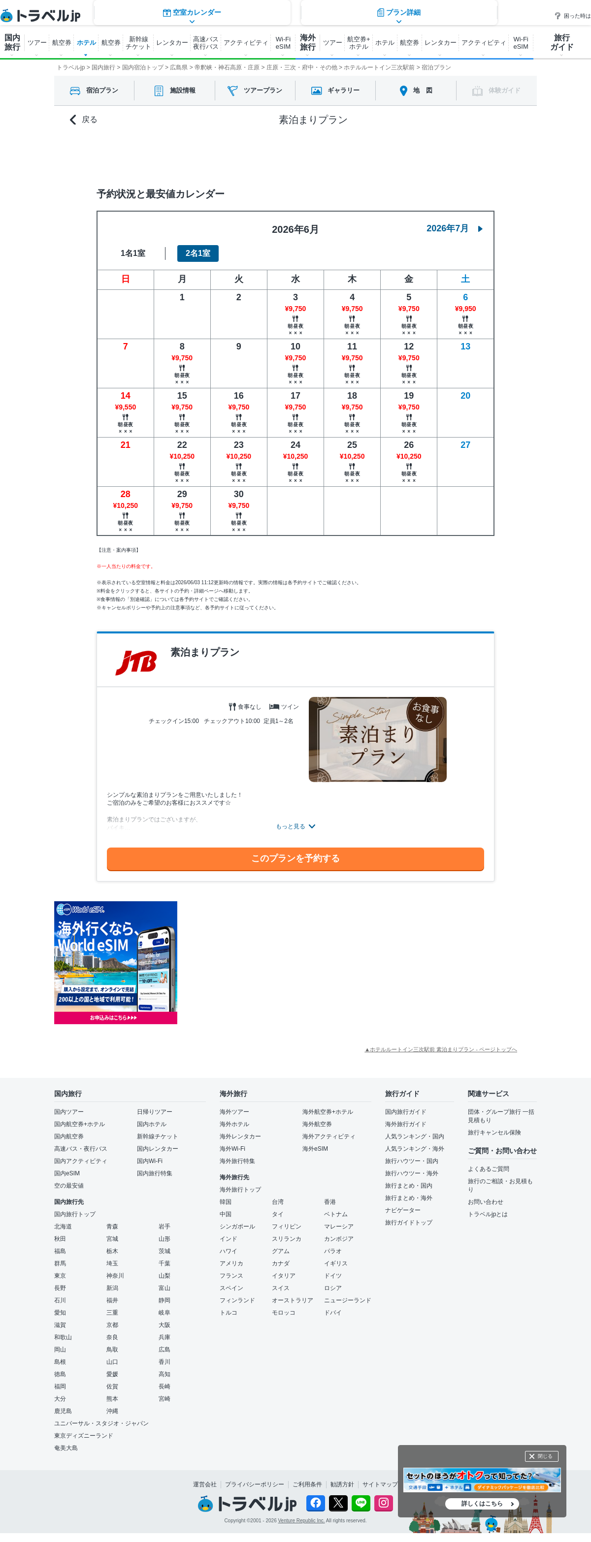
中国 (225, 1214)
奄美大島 (66, 1448)
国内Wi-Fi (150, 1161)
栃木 (112, 1251)
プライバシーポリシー (254, 1484)
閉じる (545, 1456)
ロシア (333, 1288)
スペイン (231, 1288)
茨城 (164, 1251)
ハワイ (228, 1251)
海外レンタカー (240, 1136)
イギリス (336, 1263)
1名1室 (133, 253)
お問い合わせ (485, 1201)
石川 (60, 1300)
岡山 (60, 1349)
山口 (112, 1361)
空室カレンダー (192, 155)
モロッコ (284, 1312)
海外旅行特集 (237, 1161)
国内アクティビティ (80, 1161)
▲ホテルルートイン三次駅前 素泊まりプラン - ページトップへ (440, 1049)
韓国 (225, 1201)
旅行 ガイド (562, 42)
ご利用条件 (307, 1484)
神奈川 (115, 1275)
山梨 (164, 1275)
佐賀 (112, 1386)
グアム (281, 1251)
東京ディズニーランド (83, 1435)
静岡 (164, 1300)
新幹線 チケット (138, 42)
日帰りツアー (154, 1111)
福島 (60, 1251)
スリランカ (286, 1238)
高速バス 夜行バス (206, 42)
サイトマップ (380, 1484)
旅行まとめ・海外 (408, 1198)
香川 (164, 1361)
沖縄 (112, 1411)
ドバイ (333, 1312)
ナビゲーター (403, 1210)
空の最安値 (69, 1185)
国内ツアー (69, 1111)
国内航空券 (69, 1136)
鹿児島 (63, 1411)
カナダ (281, 1263)
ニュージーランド (347, 1300)
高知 (164, 1374)
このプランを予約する (295, 858)
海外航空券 (317, 1124)
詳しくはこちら (482, 1503)
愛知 (60, 1312)
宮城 (112, 1238)
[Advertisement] (276, 962)
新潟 (112, 1288)
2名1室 (198, 253)
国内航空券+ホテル (79, 1124)
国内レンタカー (157, 1148)
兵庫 (164, 1337)
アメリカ (231, 1263)
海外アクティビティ (329, 1136)
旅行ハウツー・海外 (411, 1173)
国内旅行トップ (75, 1214)
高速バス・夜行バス (80, 1148)
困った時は (572, 15)
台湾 (278, 1201)
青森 (112, 1226)
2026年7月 (455, 228)
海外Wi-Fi (232, 1148)
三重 (112, 1312)
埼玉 (112, 1263)
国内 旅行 (12, 42)
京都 (112, 1325)
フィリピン (286, 1226)
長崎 (164, 1386)
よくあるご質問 (488, 1168)
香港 (330, 1201)
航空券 (61, 42)
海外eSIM (315, 1148)
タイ (278, 1214)
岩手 (164, 1226)
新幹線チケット (157, 1136)
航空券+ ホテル (358, 42)
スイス (281, 1288)
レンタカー (172, 42)
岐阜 (164, 1312)
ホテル (86, 42)
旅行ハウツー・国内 (411, 1161)
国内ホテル (151, 1124)
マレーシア (339, 1226)
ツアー (37, 42)
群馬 (60, 1263)
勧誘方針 (342, 1484)
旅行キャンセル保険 (494, 1132)
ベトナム (336, 1214)
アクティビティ (246, 42)
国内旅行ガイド (406, 1111)
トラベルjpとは (488, 1214)
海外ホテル (234, 1124)
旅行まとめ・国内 (408, 1185)
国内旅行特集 (154, 1173)
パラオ (333, 1251)
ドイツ (333, 1275)
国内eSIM (67, 1173)
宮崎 (164, 1398)
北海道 (63, 1226)
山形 (164, 1238)
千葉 (164, 1263)
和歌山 (63, 1337)
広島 (164, 1349)
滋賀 (60, 1325)
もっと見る (290, 826)
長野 (60, 1288)
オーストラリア (292, 1300)
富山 (164, 1288)
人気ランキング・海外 (414, 1148)
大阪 (164, 1325)
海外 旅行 (308, 42)
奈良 (112, 1337)
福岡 (60, 1386)
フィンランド (237, 1300)
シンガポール (237, 1226)
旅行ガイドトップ (408, 1222)
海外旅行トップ (240, 1189)
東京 (60, 1275)
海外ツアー (234, 1111)
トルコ (228, 1312)
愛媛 (112, 1374)
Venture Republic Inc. (301, 1520)
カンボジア (339, 1238)
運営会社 (205, 1484)
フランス (231, 1275)
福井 (112, 1300)
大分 (60, 1398)
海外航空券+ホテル (327, 1111)
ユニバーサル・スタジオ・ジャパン (101, 1423)
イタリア (284, 1275)
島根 (60, 1361)
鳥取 (112, 1349)
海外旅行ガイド (406, 1124)
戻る (84, 120)
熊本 (112, 1398)
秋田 (60, 1238)
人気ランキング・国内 (414, 1136)
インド (228, 1238)
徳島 (60, 1374)
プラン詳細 (399, 155)
